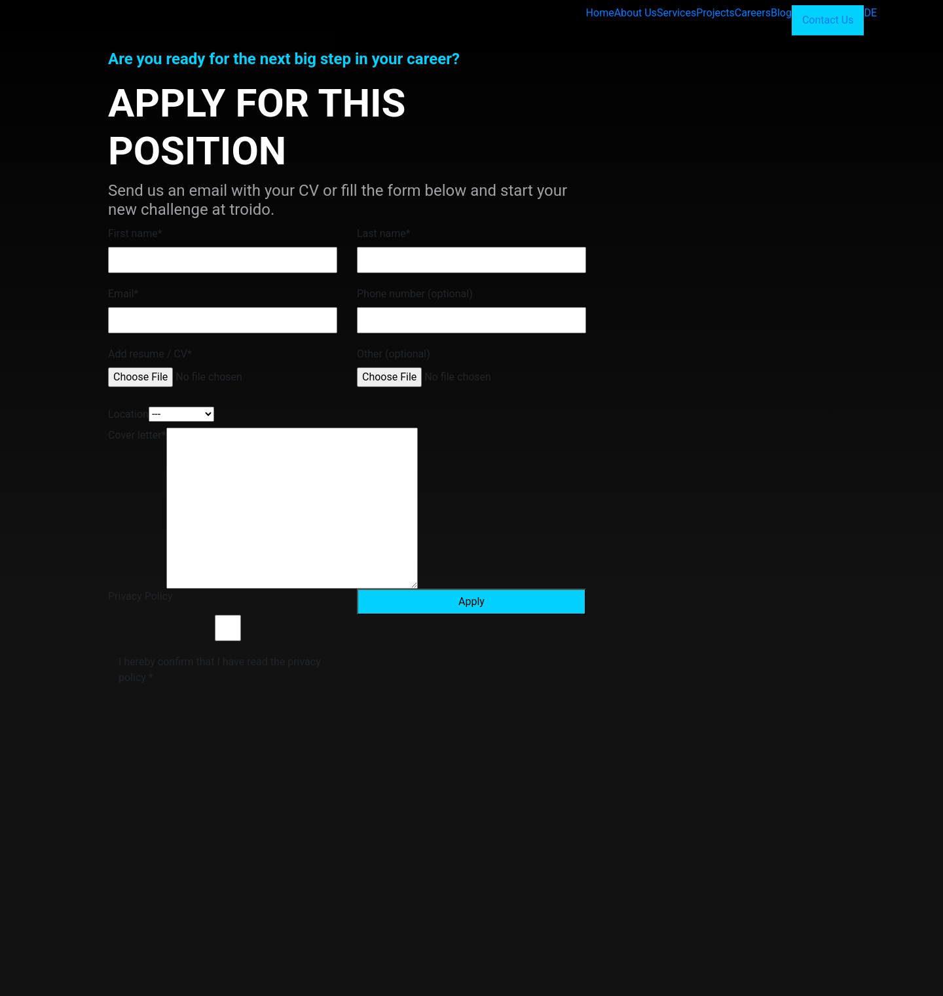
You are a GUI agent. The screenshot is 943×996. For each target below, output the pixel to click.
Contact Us (828, 20)
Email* (123, 293)
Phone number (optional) (415, 293)
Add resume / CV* (150, 354)
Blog (781, 13)
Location (128, 414)
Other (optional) (393, 354)
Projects (715, 13)
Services (676, 13)
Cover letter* (137, 435)
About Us (635, 13)
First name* (135, 233)
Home (600, 13)
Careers (753, 13)
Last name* (384, 233)
